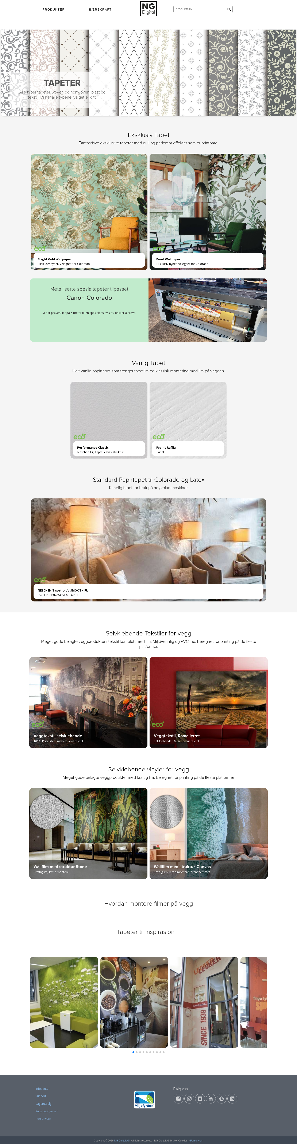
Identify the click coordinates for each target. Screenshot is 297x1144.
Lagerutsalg (43, 1104)
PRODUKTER (53, 9)
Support (40, 1096)
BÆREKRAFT (100, 9)
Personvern (43, 1119)
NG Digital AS (122, 1140)
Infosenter (42, 1089)
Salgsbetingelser (46, 1111)
